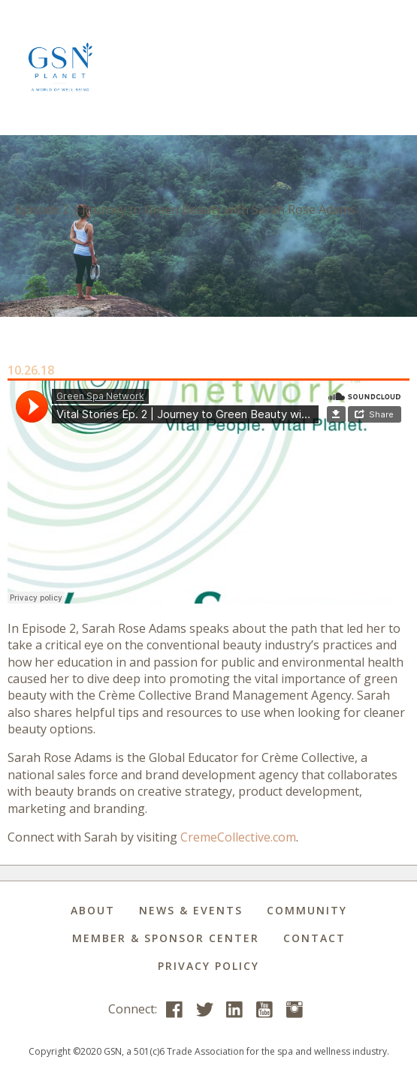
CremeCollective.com (238, 837)
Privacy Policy (208, 966)
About (93, 910)
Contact (314, 938)
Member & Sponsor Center (165, 938)
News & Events (191, 910)
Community (307, 910)
